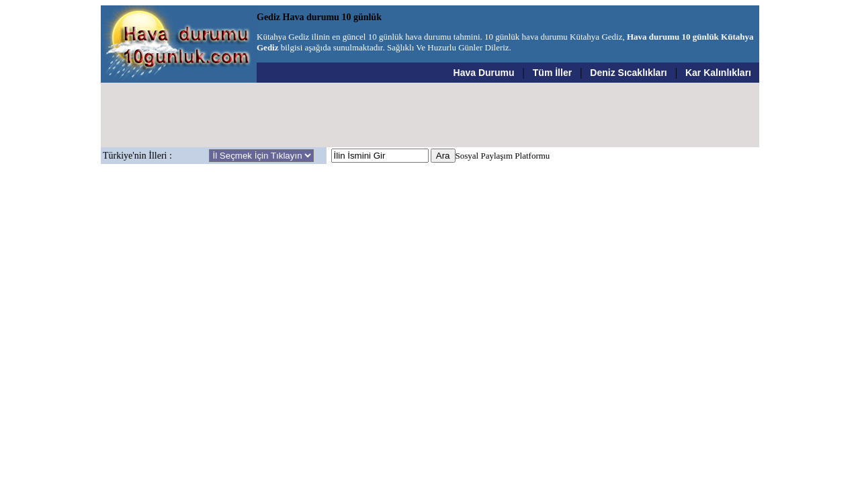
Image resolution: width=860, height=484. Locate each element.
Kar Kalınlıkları (718, 72)
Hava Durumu (484, 72)
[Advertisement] (430, 115)
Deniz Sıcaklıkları (628, 72)
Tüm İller (552, 72)
